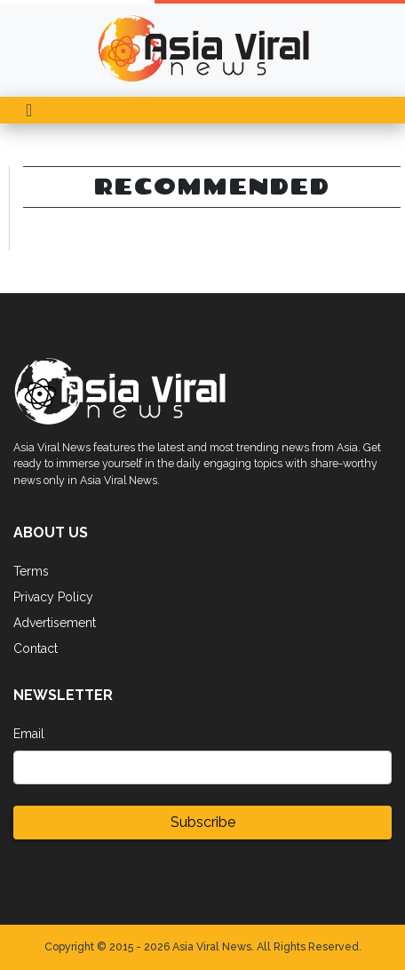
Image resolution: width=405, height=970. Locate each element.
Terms (31, 571)
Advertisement (54, 623)
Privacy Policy (53, 597)
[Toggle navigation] (29, 110)
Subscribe (203, 822)
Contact (35, 648)
